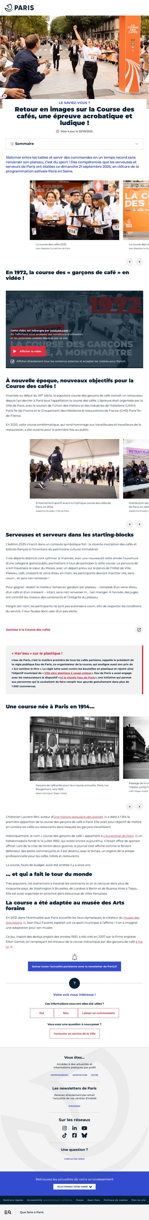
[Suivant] (139, 262)
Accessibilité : (49, 1200)
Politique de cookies (116, 1200)
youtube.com (59, 330)
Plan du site (139, 1200)
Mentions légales (13, 1200)
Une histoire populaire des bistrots (78, 817)
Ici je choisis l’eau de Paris (77, 677)
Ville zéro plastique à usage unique (68, 673)
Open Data (93, 1200)
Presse (80, 1200)
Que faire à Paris (31, 1212)
